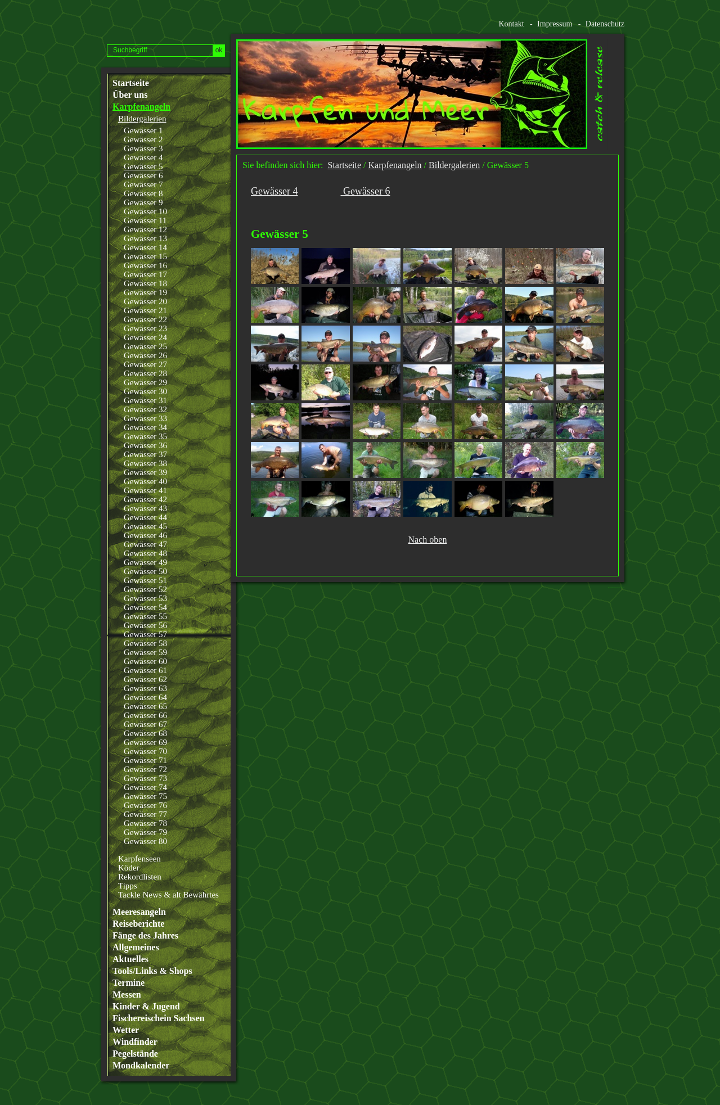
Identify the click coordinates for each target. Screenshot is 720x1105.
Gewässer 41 (145, 490)
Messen (126, 994)
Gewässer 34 (145, 427)
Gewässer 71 (145, 760)
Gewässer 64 (145, 697)
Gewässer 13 (145, 238)
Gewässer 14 (145, 247)
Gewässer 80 (145, 841)
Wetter (125, 1030)
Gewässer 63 (145, 688)
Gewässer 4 (143, 157)
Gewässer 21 (145, 310)
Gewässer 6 (143, 175)
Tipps (127, 885)
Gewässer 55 (145, 616)
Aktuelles (130, 959)
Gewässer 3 (143, 148)
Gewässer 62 (145, 679)
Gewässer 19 (145, 292)
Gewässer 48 (145, 553)
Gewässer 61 (145, 670)
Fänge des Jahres (145, 935)
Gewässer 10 (145, 211)
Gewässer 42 (145, 499)
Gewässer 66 (145, 715)
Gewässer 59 (145, 652)
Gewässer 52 (145, 589)
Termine (128, 982)
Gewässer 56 (145, 625)
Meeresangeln (139, 912)
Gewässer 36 (145, 445)
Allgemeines (135, 947)
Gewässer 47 (145, 544)
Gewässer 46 (145, 535)
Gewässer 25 (145, 346)
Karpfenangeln (141, 106)
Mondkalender (140, 1065)
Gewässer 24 (145, 337)
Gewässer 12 (145, 229)
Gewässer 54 (145, 607)
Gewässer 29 (145, 382)
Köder (129, 867)
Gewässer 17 (145, 274)
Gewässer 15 (145, 256)
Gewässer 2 (143, 139)
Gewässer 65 (145, 706)
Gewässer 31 (145, 400)
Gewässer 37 (145, 454)
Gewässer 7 (143, 184)
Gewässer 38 (145, 463)
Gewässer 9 (143, 202)
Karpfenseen (139, 858)
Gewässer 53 (145, 598)
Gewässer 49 (145, 562)
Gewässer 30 (145, 391)
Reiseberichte (138, 923)
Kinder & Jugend (146, 1006)
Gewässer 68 (145, 733)
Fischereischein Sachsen (158, 1018)
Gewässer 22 (145, 319)
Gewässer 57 (145, 634)
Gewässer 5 (143, 166)
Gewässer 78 (145, 823)
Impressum (554, 24)
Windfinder (135, 1042)
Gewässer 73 (145, 778)
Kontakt (511, 24)
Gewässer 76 (145, 805)
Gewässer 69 (145, 742)
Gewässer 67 (145, 724)
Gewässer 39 (145, 472)
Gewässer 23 (145, 328)
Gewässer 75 (145, 796)
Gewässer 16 (145, 265)
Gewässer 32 (145, 409)
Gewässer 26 (145, 355)
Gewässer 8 (143, 193)
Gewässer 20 (145, 301)
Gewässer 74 (145, 787)
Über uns (129, 95)
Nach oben (427, 539)
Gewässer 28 (145, 373)
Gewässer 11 (145, 220)
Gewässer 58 (145, 643)
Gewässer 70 (145, 751)
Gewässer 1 (143, 130)
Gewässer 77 (145, 814)
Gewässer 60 (145, 661)
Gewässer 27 (145, 364)
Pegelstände (135, 1053)
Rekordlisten (139, 876)
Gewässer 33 (145, 418)
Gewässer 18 (145, 283)
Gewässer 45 (145, 526)
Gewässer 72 (145, 769)
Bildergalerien (142, 118)
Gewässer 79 (145, 832)
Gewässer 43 (145, 508)
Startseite (130, 83)
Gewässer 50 (145, 571)
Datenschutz (605, 24)
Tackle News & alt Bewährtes (168, 894)
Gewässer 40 (145, 481)
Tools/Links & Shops (152, 971)
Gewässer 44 (145, 517)
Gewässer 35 (145, 436)
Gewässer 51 (145, 580)
